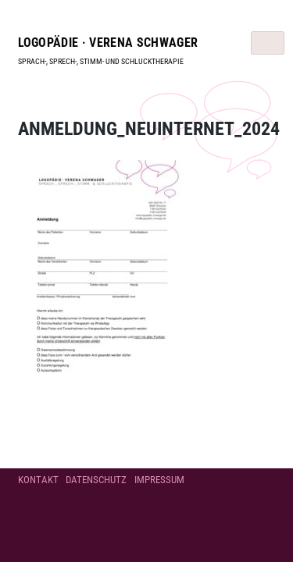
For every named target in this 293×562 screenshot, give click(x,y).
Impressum (159, 480)
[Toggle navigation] (267, 43)
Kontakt (38, 480)
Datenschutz (96, 480)
